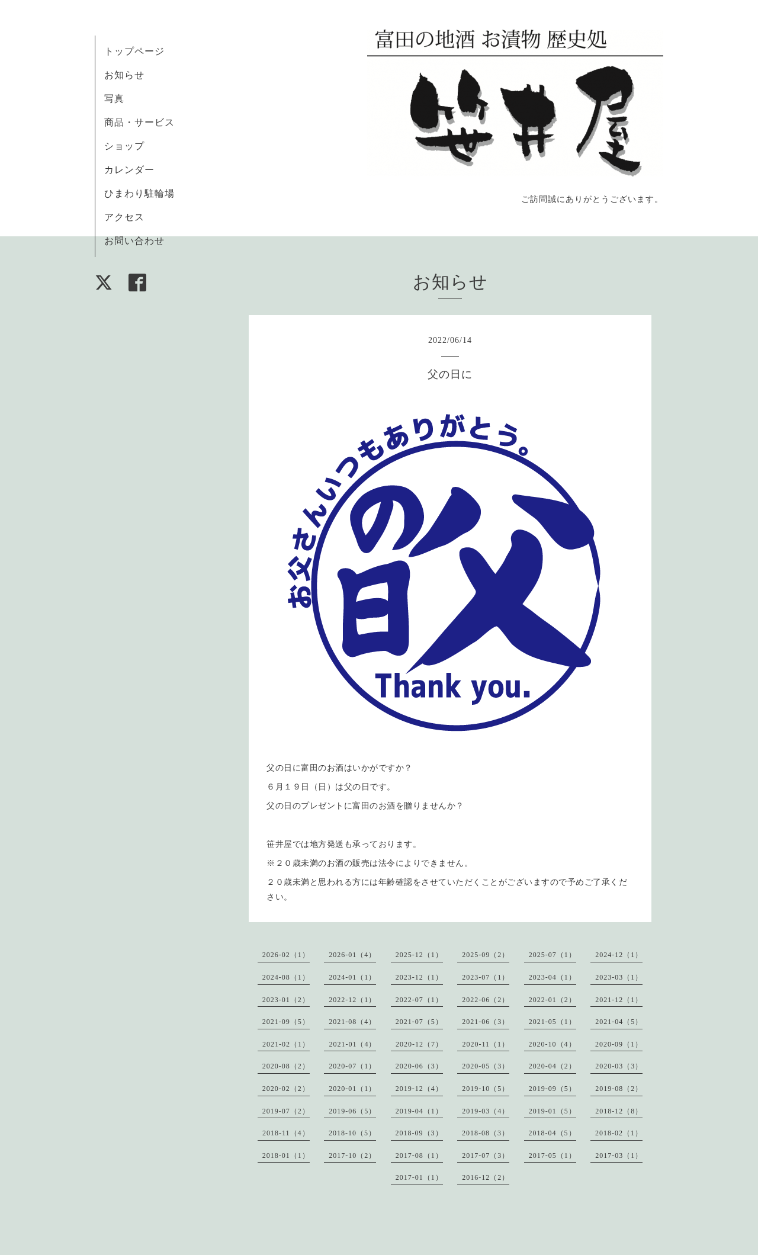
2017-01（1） (419, 1177)
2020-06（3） (419, 1066)
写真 (114, 99)
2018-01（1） (286, 1155)
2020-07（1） (352, 1066)
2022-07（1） (419, 1000)
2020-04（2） (552, 1066)
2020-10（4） (552, 1044)
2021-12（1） (619, 1000)
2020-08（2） (286, 1066)
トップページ (134, 51)
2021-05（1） (552, 1022)
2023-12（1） (419, 977)
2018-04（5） (552, 1133)
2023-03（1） (619, 977)
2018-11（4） (286, 1133)
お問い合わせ (134, 241)
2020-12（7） (419, 1044)
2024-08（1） (286, 977)
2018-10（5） (352, 1133)
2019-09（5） (552, 1088)
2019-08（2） (619, 1088)
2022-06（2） (485, 1000)
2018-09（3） (419, 1133)
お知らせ (124, 75)
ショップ (124, 146)
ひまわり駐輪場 (139, 193)
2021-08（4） (352, 1022)
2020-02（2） (286, 1088)
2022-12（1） (352, 1000)
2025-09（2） (485, 955)
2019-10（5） (485, 1088)
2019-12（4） (419, 1088)
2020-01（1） (352, 1088)
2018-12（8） (619, 1111)
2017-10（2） (352, 1155)
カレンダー (129, 170)
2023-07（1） (485, 977)
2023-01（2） (286, 1000)
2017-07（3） (485, 1155)
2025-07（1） (552, 955)
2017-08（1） (419, 1155)
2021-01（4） (352, 1044)
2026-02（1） (286, 955)
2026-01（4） (352, 955)
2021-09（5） (286, 1022)
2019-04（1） (419, 1111)
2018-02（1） (619, 1133)
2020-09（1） (619, 1044)
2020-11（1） (485, 1044)
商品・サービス (139, 122)
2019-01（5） (552, 1111)
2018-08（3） (485, 1133)
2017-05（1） (552, 1155)
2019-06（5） (352, 1111)
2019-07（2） (286, 1111)
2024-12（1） (619, 955)
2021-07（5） (419, 1022)
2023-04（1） (552, 977)
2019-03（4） (485, 1111)
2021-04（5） (619, 1022)
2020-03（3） (619, 1066)
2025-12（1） (419, 955)
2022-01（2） (552, 1000)
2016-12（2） (485, 1177)
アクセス (124, 217)
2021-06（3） (485, 1022)
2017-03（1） (619, 1155)
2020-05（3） (485, 1066)
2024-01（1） (352, 977)
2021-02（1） (286, 1044)
